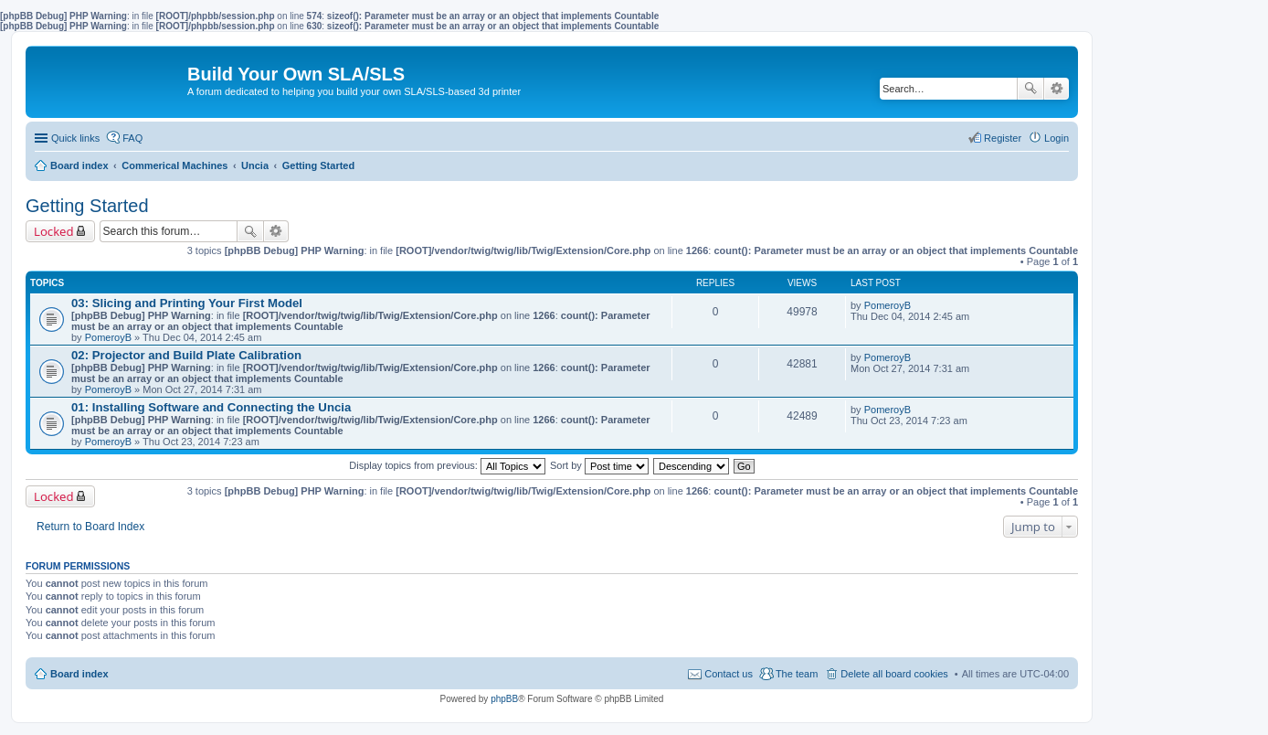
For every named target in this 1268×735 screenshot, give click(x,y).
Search (1030, 89)
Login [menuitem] (1056, 138)
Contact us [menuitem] (728, 673)
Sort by (599, 465)
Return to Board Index (90, 526)
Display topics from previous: (447, 465)
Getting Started (87, 206)
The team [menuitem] (797, 673)
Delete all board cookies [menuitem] (893, 673)
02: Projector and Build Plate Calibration (186, 355)
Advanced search (1056, 89)
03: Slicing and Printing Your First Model (186, 303)
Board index (79, 673)
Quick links (75, 138)
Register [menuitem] (1002, 138)
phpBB (504, 699)
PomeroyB (108, 337)
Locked (54, 231)
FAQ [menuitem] (132, 138)
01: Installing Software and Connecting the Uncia (211, 407)
